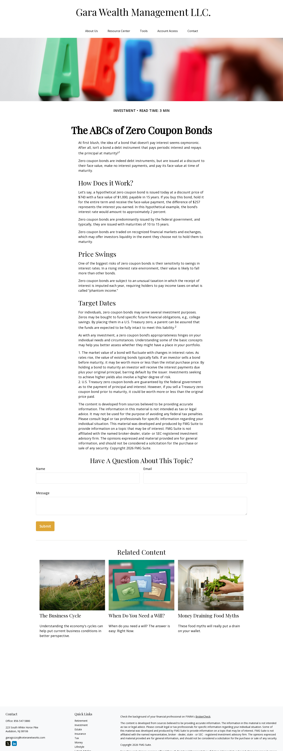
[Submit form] (45, 526)
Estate (78, 729)
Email (147, 469)
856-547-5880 (22, 721)
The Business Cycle (60, 615)
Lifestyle (79, 746)
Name (40, 469)
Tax (77, 738)
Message (42, 493)
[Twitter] (8, 743)
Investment (81, 725)
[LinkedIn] (14, 743)
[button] (91, 31)
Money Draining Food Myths (208, 615)
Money (79, 742)
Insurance (80, 733)
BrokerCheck (202, 716)
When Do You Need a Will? (137, 615)
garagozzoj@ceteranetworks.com (25, 737)
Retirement (81, 720)
